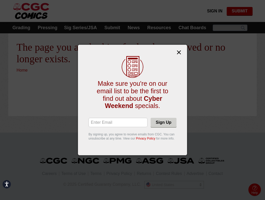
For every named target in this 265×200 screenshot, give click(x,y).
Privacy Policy (145, 138)
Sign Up (163, 122)
